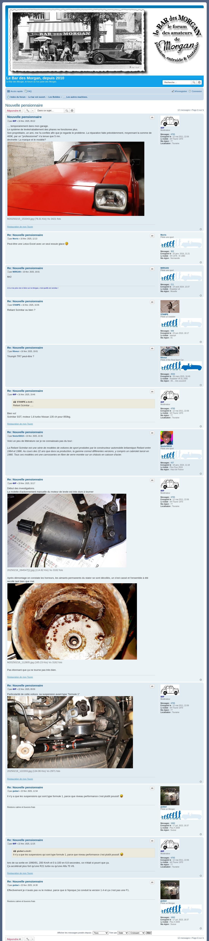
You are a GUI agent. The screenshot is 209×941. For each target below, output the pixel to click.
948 (172, 331)
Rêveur (163, 358)
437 (172, 463)
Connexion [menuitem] (197, 91)
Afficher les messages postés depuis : (82, 933)
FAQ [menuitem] (30, 91)
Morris (163, 235)
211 (172, 284)
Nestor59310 (166, 446)
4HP (162, 128)
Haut (201, 229)
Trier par (118, 933)
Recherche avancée (199, 82)
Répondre (13, 110)
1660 (173, 823)
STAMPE (164, 314)
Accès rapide (17, 91)
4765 (173, 134)
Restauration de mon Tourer (20, 227)
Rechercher (194, 82)
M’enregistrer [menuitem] (181, 91)
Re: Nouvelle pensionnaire (25, 235)
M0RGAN (164, 268)
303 (172, 251)
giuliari (163, 807)
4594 (173, 374)
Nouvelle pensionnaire (24, 105)
